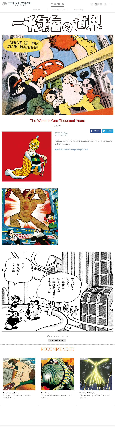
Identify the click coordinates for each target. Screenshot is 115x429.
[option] (19, 380)
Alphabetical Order (57, 9)
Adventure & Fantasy (57, 340)
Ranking (36, 9)
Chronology (78, 9)
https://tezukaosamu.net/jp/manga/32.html (71, 150)
